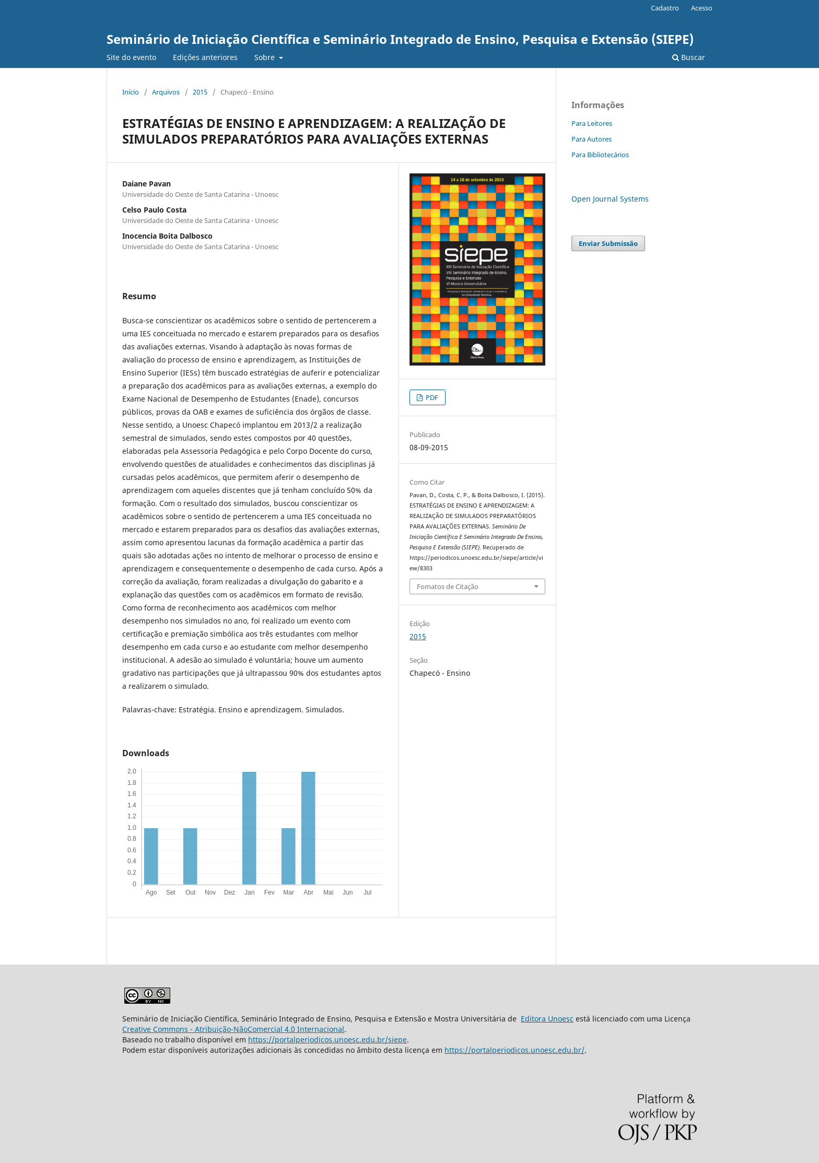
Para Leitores (591, 123)
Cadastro (665, 8)
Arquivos (166, 92)
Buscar (688, 57)
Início (130, 92)
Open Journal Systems (610, 199)
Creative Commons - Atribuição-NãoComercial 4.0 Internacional (233, 1029)
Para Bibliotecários (600, 154)
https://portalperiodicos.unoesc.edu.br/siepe (327, 1039)
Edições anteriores (205, 57)
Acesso (701, 8)
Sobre (265, 57)
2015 (200, 92)
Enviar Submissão (608, 243)
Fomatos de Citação (447, 586)
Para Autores (591, 139)
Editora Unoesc (547, 1019)
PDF (431, 397)
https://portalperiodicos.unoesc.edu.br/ (514, 1050)
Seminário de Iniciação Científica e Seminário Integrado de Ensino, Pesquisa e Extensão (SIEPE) (400, 39)
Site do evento (131, 57)
